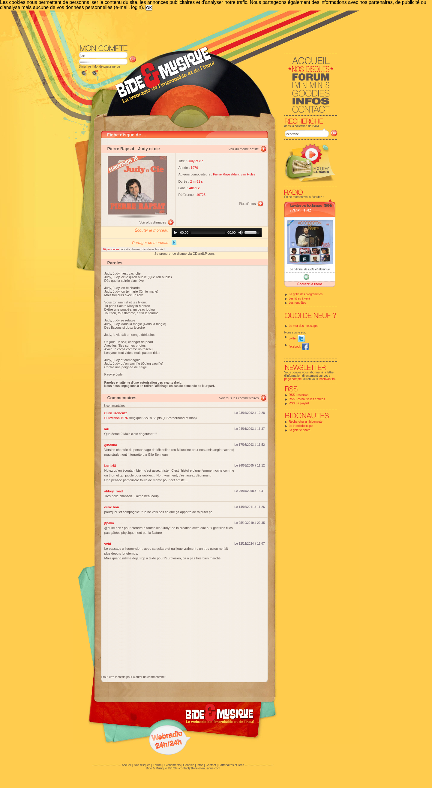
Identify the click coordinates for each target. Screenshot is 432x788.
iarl (107, 429)
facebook (299, 346)
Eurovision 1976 (116, 418)
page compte (293, 379)
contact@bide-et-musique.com (199, 768)
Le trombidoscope (301, 425)
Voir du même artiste (244, 149)
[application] (217, 232)
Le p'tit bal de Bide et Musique (310, 269)
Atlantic (194, 188)
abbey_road (113, 491)
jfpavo (109, 523)
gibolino (110, 445)
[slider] (208, 232)
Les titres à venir (300, 298)
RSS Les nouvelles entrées (307, 399)
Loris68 (110, 465)
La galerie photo (299, 430)
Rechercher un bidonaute (305, 421)
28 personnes (111, 249)
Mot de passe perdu (106, 66)
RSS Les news (299, 395)
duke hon (111, 507)
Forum (157, 765)
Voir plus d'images (153, 222)
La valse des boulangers (306, 205)
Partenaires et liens (231, 765)
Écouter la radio (309, 284)
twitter (297, 338)
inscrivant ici (327, 379)
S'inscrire (85, 66)
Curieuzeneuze (116, 413)
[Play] (175, 232)
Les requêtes (297, 302)
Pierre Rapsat (120, 148)
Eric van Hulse (244, 174)
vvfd (107, 544)
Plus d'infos (247, 203)
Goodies (188, 765)
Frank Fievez (300, 210)
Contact (211, 765)
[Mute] (240, 232)
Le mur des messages (303, 325)
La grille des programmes (306, 294)
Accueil (126, 765)
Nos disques (142, 765)
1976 (194, 167)
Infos (200, 765)
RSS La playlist (299, 403)
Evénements (172, 765)
